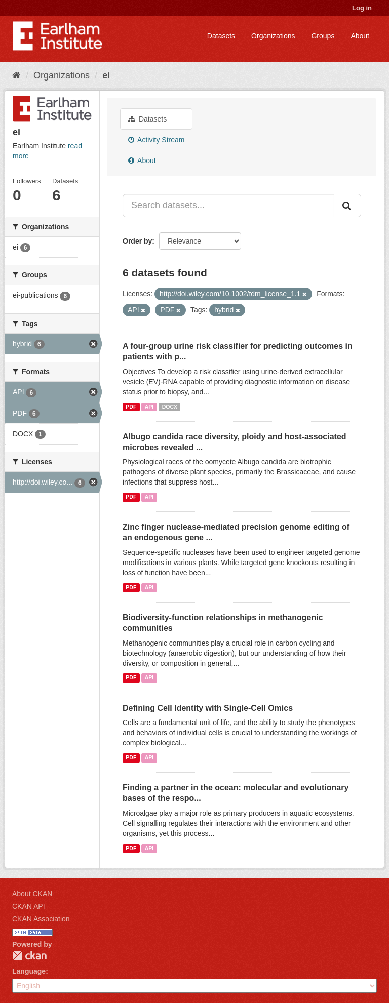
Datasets (221, 36)
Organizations (273, 36)
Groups (322, 36)
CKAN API (28, 906)
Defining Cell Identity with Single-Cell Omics (208, 708)
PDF (131, 407)
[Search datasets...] (228, 205)
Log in (362, 8)
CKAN (29, 955)
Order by (137, 241)
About (360, 36)
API (149, 407)
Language (29, 971)
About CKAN (32, 894)
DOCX (169, 407)
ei (106, 75)
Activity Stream (156, 140)
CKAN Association (41, 919)
